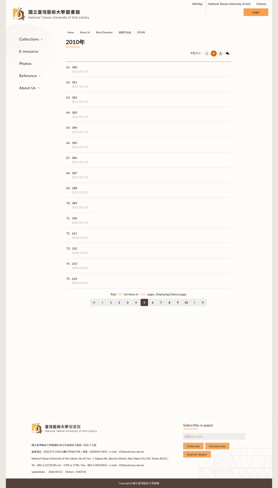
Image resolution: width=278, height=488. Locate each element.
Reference (28, 75)
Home (70, 32)
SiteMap (197, 4)
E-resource (28, 51)
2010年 (141, 32)
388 (77, 190)
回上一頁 (228, 53)
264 (77, 280)
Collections (29, 39)
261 (77, 235)
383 (77, 114)
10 (186, 302)
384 (77, 129)
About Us (27, 87)
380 (77, 69)
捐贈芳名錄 (125, 32)
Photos (25, 63)
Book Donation (104, 32)
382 (77, 99)
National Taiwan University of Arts (229, 4)
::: (8, 3)
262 (77, 250)
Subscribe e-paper (198, 425)
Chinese (261, 4)
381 (77, 84)
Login (256, 12)
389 (77, 205)
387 (77, 175)
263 (77, 265)
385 (77, 144)
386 (77, 159)
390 (77, 220)
